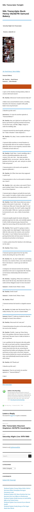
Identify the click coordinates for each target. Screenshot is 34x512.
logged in (12, 415)
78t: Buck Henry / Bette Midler (11, 71)
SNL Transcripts (7, 384)
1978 (22, 405)
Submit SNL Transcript (9, 480)
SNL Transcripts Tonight (13, 5)
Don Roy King (8, 405)
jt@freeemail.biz (15, 447)
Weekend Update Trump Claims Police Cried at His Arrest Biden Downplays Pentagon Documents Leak (17, 490)
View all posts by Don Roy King (17, 399)
